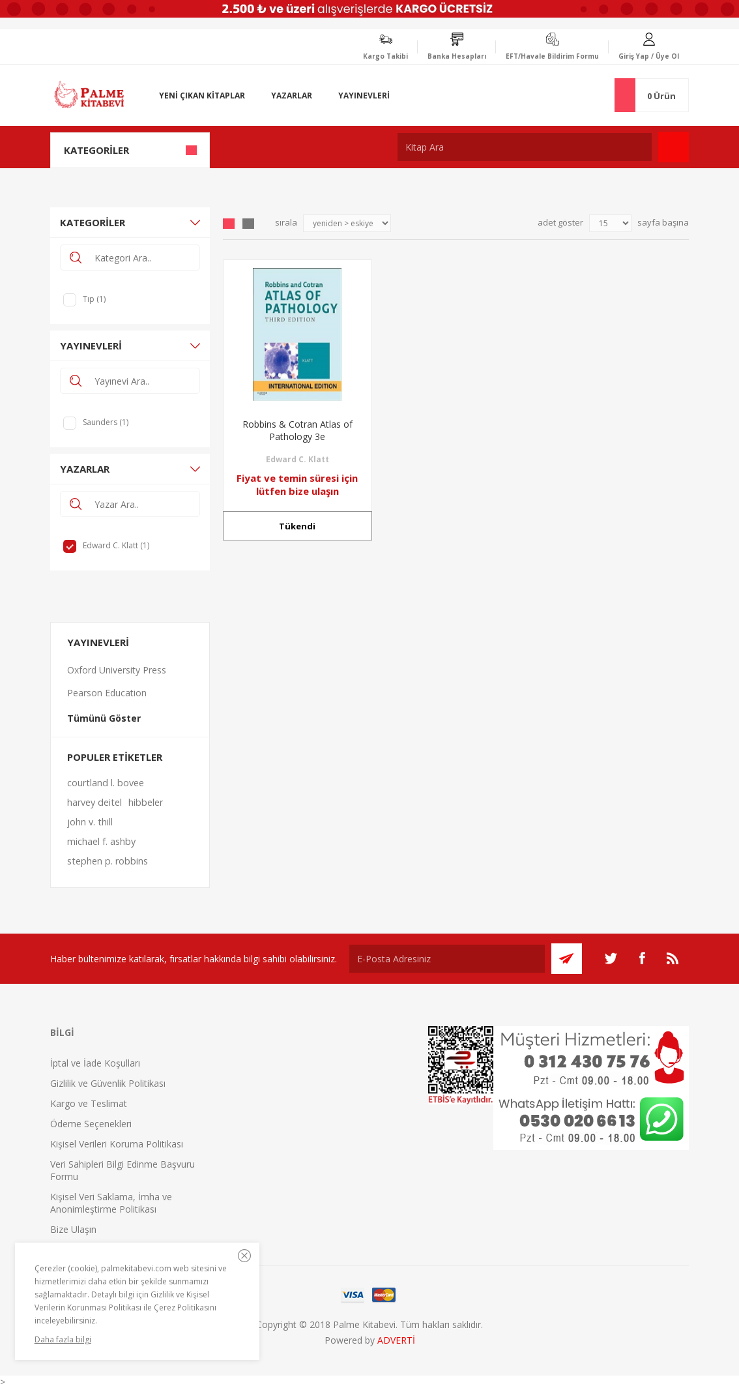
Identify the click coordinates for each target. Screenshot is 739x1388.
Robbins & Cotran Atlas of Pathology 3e (297, 430)
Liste (248, 223)
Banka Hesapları (456, 56)
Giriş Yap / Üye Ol (648, 56)
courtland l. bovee (105, 782)
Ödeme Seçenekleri (91, 1123)
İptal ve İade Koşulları (95, 1063)
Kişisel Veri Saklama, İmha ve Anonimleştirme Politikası (111, 1202)
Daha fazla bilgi (63, 1339)
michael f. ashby (101, 841)
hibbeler (145, 802)
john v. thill (90, 822)
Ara (673, 147)
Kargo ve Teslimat (88, 1103)
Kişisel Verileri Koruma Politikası (116, 1144)
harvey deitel (94, 802)
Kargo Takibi (385, 56)
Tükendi (297, 526)
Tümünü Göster (104, 718)
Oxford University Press (116, 670)
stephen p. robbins (107, 861)
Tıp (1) (94, 298)
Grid (229, 223)
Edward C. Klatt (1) (116, 545)
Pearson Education (107, 693)
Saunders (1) (105, 422)
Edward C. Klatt (297, 459)
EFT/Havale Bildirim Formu (552, 56)
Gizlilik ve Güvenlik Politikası (108, 1083)
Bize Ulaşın (73, 1229)
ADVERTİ (396, 1340)
